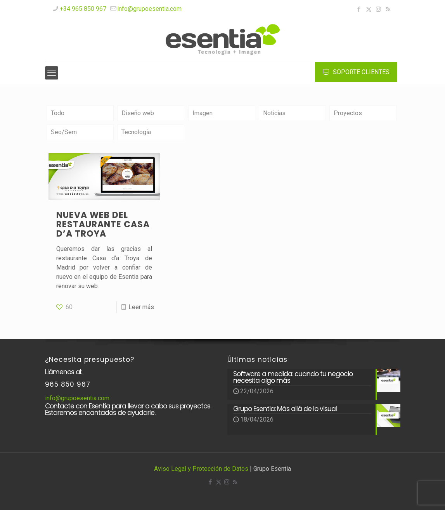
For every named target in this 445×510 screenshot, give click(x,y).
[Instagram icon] (378, 9)
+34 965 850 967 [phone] (83, 8)
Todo (57, 113)
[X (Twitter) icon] (369, 9)
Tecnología (136, 132)
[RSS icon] (388, 9)
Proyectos (348, 113)
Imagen (202, 113)
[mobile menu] (51, 73)
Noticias (274, 113)
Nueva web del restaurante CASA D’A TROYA (103, 224)
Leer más (141, 307)
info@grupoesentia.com (77, 398)
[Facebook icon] (359, 9)
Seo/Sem (64, 132)
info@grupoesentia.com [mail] (149, 8)
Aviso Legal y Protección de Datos (201, 468)
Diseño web (137, 113)
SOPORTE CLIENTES (356, 72)
